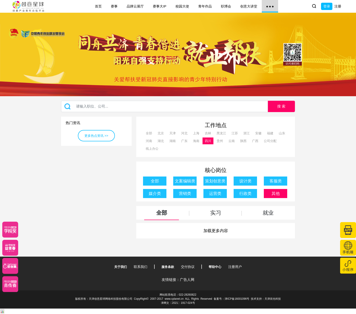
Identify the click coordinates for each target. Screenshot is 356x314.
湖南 (172, 141)
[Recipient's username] (164, 106)
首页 (98, 6)
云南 (231, 141)
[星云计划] (10, 230)
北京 (161, 133)
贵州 (220, 141)
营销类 (185, 193)
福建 (270, 133)
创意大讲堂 (248, 6)
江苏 (235, 133)
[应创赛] (10, 266)
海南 (196, 141)
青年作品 (205, 6)
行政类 (245, 193)
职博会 (226, 6)
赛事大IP (159, 6)
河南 (149, 141)
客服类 (275, 181)
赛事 (114, 6)
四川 (208, 141)
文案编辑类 (185, 181)
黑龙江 (221, 133)
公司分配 (270, 141)
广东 (184, 141)
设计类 (245, 181)
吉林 (208, 133)
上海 (196, 133)
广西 (255, 141)
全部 (149, 133)
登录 (326, 6)
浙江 (246, 133)
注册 (337, 6)
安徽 (258, 133)
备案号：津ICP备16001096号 (231, 298)
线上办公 (152, 148)
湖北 (161, 141)
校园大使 (182, 6)
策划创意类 (215, 181)
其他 (276, 193)
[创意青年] (10, 284)
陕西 (243, 141)
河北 (184, 133)
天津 (172, 133)
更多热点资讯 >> (96, 135)
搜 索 (281, 106)
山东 (282, 133)
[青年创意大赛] (10, 248)
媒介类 (155, 193)
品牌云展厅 (135, 6)
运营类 (215, 193)
